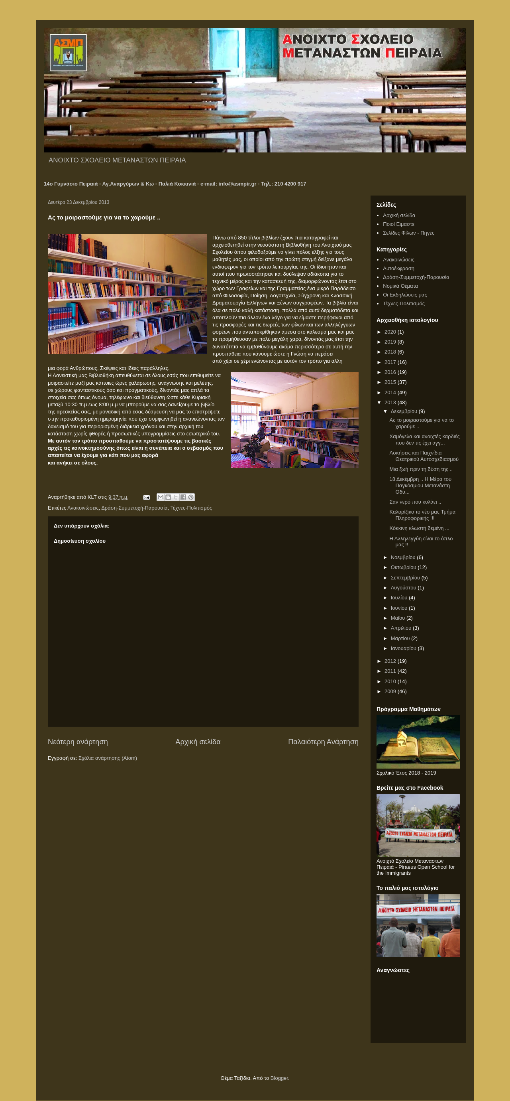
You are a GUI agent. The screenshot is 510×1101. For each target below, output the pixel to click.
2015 (391, 382)
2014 (391, 392)
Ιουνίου (400, 608)
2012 (391, 661)
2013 (391, 402)
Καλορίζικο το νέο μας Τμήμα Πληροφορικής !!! (422, 515)
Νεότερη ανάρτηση (78, 742)
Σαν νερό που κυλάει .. (415, 502)
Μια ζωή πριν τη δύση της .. (421, 469)
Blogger (279, 1078)
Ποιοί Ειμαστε (398, 224)
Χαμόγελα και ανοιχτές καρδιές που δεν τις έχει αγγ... (424, 439)
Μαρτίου (401, 638)
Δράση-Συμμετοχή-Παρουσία (134, 508)
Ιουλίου (400, 598)
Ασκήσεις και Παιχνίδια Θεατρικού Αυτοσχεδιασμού (424, 456)
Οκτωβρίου (404, 567)
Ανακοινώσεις (83, 508)
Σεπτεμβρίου (406, 578)
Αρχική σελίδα (197, 742)
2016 (391, 372)
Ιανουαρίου (404, 648)
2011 (391, 671)
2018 (391, 352)
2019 (391, 342)
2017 (391, 362)
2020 (391, 332)
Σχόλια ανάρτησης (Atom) (107, 758)
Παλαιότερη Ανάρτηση (323, 742)
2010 (391, 681)
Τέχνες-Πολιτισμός (191, 508)
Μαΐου (398, 618)
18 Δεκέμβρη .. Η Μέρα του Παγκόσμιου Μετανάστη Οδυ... (420, 485)
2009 (391, 691)
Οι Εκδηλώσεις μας (405, 295)
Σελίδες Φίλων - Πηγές (408, 233)
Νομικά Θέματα (400, 286)
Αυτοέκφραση (398, 268)
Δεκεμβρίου (405, 411)
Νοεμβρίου (404, 557)
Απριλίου (402, 628)
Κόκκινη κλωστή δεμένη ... (419, 528)
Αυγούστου (404, 588)
